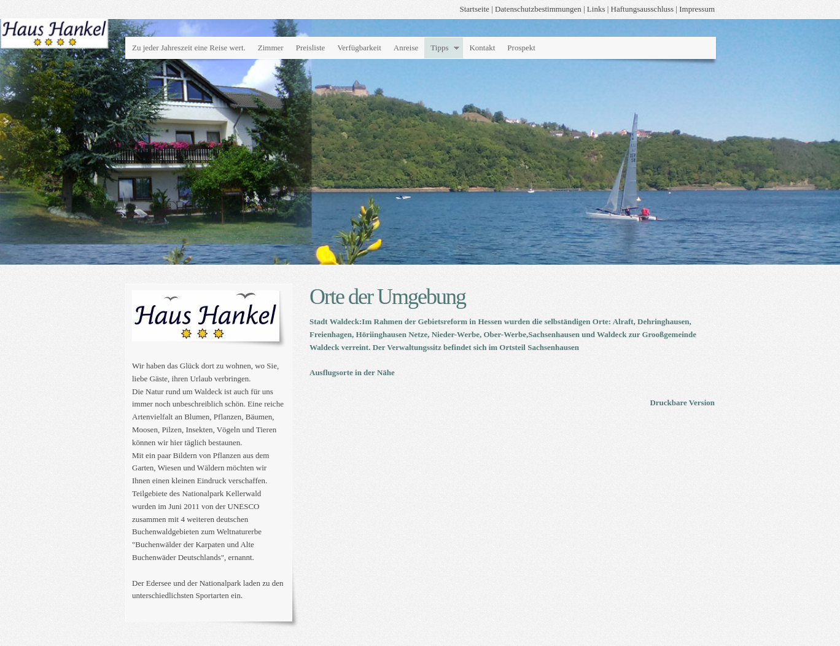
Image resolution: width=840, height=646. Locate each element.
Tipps (439, 47)
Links (596, 9)
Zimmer (271, 47)
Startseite (474, 9)
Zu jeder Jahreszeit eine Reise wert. (189, 47)
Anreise (406, 47)
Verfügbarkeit (359, 47)
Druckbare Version (682, 402)
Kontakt (482, 47)
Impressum (697, 9)
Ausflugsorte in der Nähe (352, 372)
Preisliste (310, 47)
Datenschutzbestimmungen (538, 9)
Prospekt (521, 47)
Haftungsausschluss (642, 9)
